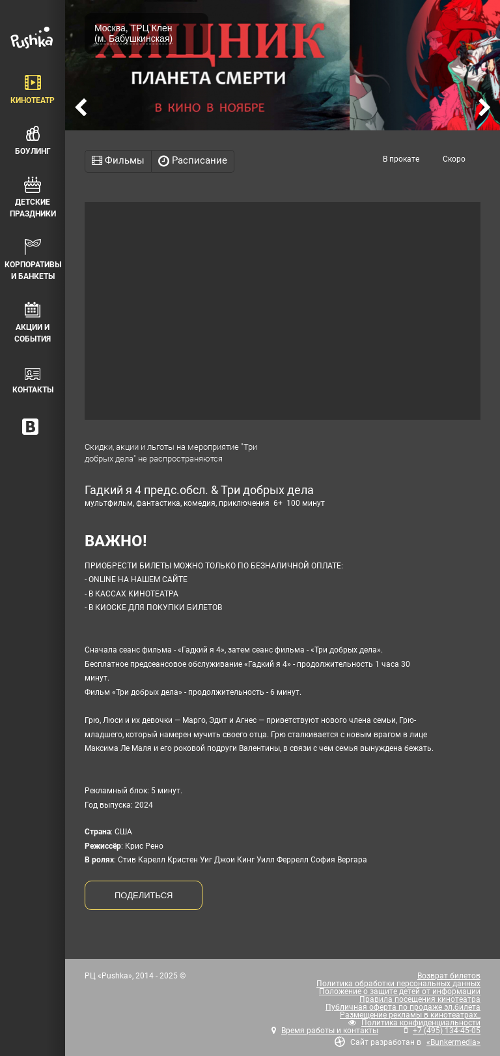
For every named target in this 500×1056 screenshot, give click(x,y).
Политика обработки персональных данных (398, 983)
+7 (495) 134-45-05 (446, 1030)
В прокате (401, 159)
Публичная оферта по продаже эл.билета (403, 1007)
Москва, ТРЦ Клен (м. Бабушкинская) (133, 33)
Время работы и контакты (329, 1030)
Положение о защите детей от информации (399, 991)
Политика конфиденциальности (420, 1022)
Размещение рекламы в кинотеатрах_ (410, 1014)
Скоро (454, 159)
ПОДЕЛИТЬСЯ (144, 895)
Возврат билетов (448, 975)
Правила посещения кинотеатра (419, 999)
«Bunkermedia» (453, 1042)
